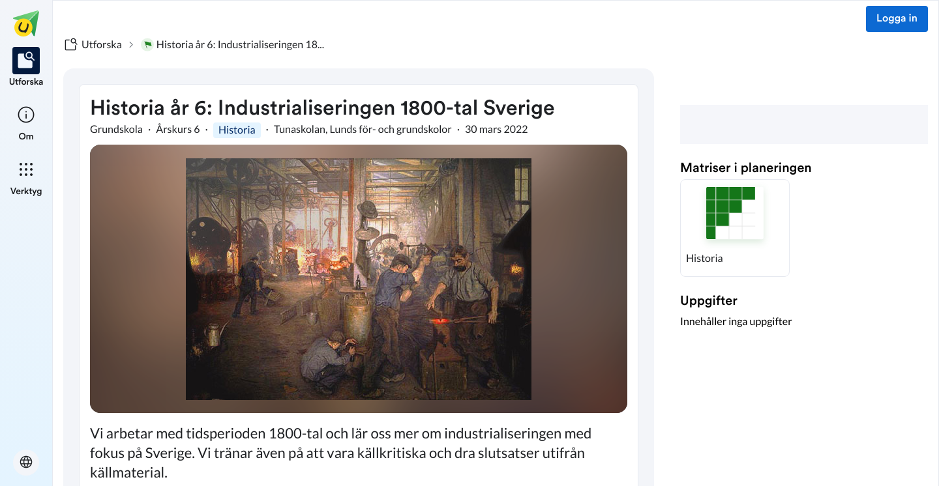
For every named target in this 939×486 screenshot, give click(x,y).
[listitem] (26, 68)
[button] (735, 228)
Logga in (896, 19)
